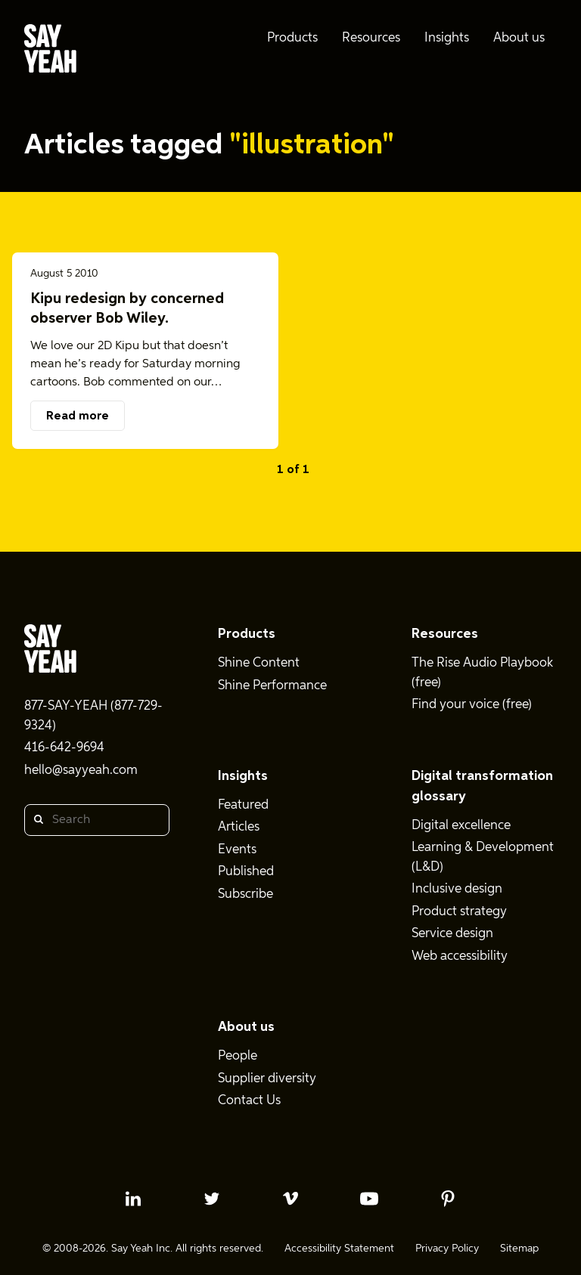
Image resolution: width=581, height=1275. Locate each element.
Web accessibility (460, 956)
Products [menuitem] (292, 38)
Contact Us (249, 1100)
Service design (452, 933)
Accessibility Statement (339, 1248)
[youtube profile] (369, 1199)
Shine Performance (272, 685)
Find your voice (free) (472, 704)
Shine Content (259, 663)
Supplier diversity (267, 1078)
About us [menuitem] (519, 38)
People (237, 1056)
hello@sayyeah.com (81, 770)
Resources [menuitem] (371, 38)
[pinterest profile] (448, 1199)
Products (246, 634)
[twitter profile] (212, 1199)
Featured (243, 805)
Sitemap (519, 1248)
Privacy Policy (447, 1248)
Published (246, 871)
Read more (77, 416)
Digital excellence (461, 825)
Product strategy (459, 911)
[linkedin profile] (133, 1199)
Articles (238, 827)
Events (237, 849)
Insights (243, 776)
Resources (445, 634)
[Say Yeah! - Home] (50, 51)
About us (246, 1027)
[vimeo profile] (290, 1199)
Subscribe (245, 894)
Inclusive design (457, 889)
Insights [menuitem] (446, 38)
